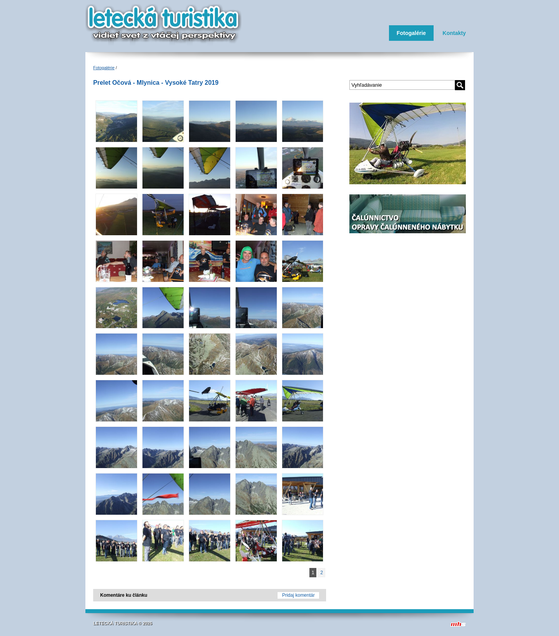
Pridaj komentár (298, 595)
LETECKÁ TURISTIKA (115, 623)
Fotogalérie (411, 33)
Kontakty (454, 33)
